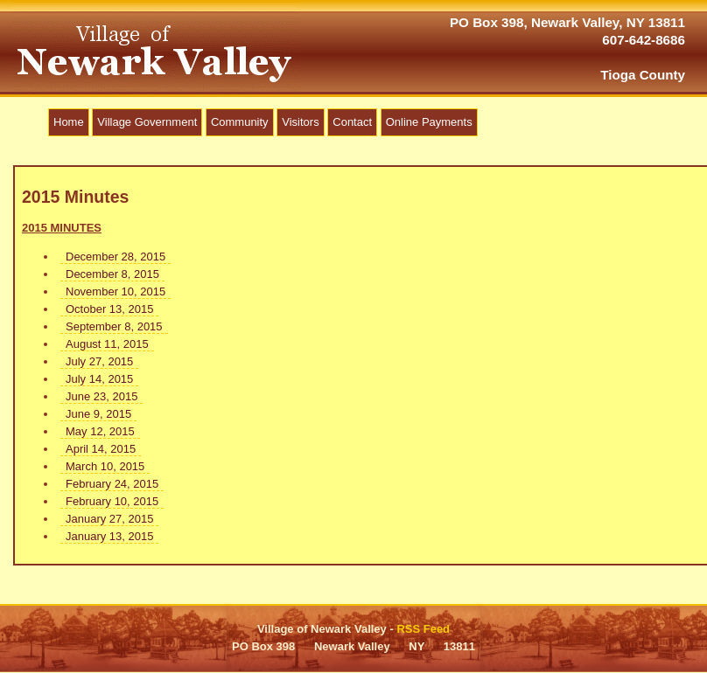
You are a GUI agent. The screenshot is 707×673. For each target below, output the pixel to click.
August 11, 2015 (107, 343)
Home (68, 121)
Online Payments (429, 121)
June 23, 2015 (101, 396)
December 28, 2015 (115, 256)
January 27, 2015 (109, 518)
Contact (352, 121)
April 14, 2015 (101, 448)
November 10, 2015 (115, 291)
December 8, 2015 (112, 274)
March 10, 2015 (105, 466)
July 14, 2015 (99, 378)
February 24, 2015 (112, 483)
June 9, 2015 (98, 413)
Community (240, 121)
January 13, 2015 (109, 536)
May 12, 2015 (100, 431)
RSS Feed (423, 628)
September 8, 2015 (114, 326)
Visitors (300, 121)
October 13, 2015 (109, 309)
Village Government (147, 121)
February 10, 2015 (112, 501)
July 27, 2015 (99, 361)
